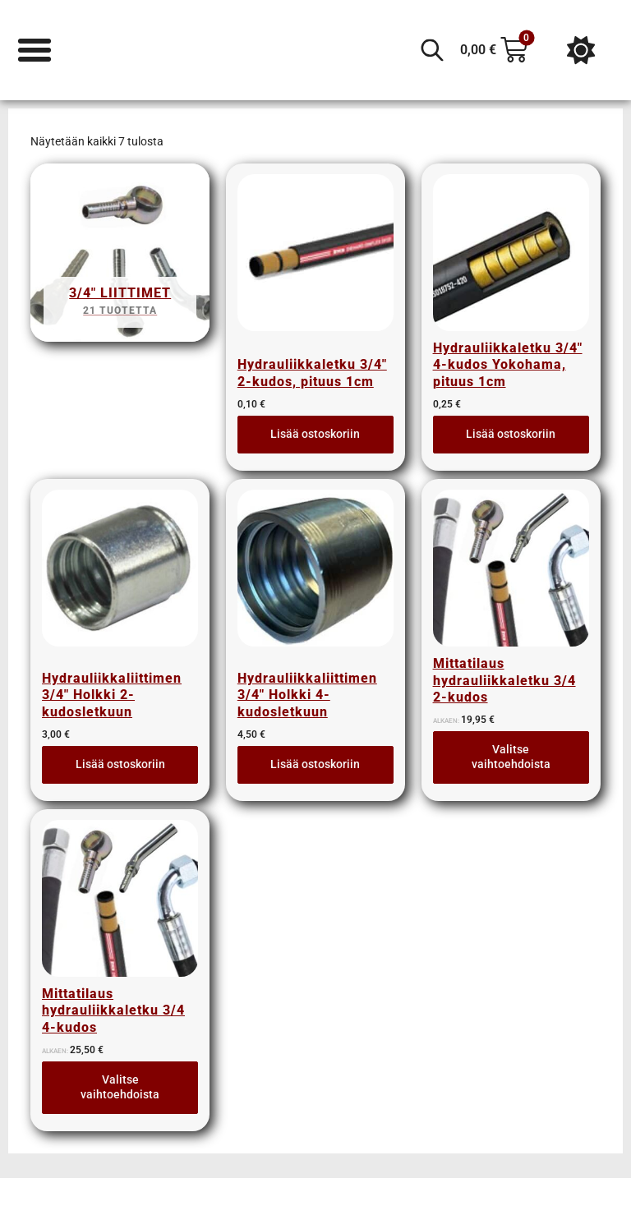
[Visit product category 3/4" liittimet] (120, 257)
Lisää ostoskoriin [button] (315, 434)
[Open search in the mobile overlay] (432, 50)
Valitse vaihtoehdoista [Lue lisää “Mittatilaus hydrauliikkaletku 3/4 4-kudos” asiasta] (120, 1091)
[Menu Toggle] (34, 50)
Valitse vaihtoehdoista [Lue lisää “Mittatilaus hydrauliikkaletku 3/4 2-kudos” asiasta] (511, 759)
